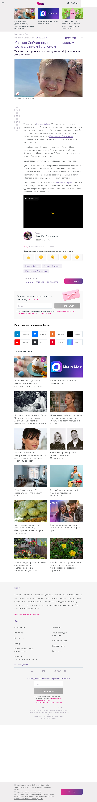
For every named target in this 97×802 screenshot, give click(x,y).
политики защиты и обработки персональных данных (34, 797)
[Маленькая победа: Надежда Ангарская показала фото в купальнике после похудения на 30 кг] (66, 401)
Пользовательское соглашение (23, 650)
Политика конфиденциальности (25, 658)
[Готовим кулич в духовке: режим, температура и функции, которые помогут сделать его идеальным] (30, 367)
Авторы (18, 643)
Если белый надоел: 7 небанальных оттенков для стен (28, 493)
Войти (90, 3)
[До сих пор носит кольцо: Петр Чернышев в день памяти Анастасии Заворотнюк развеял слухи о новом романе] (30, 401)
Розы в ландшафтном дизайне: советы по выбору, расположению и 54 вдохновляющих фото (30, 566)
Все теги (56, 651)
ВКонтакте (40, 334)
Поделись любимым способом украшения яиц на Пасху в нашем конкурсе (24, 24)
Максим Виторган (52, 266)
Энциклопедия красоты (59, 634)
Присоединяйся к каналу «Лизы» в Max (72, 22)
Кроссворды (58, 645)
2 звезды (68, 38)
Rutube (73, 334)
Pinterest (57, 342)
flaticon (54, 719)
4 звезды (73, 38)
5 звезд (75, 38)
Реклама (18, 632)
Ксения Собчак (43, 124)
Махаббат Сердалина (24, 38)
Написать (75, 281)
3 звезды (71, 38)
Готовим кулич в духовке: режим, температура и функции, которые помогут (48, 24)
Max (72, 342)
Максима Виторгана (64, 182)
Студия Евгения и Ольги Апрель (53, 717)
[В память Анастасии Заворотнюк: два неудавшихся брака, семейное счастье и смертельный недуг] (30, 439)
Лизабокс (57, 627)
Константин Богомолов (36, 271)
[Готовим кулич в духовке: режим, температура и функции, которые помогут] (48, 13)
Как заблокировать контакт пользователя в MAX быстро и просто (65, 527)
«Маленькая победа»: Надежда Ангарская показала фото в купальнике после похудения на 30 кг (66, 419)
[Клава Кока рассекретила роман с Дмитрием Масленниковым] (66, 439)
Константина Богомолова (61, 136)
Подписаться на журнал (25, 614)
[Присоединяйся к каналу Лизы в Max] (66, 367)
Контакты (19, 637)
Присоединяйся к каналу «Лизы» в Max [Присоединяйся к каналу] (63, 382)
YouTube (21, 342)
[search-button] (84, 3)
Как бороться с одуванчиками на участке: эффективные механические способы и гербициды (65, 566)
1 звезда (66, 38)
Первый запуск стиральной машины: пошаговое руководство (64, 493)
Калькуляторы (59, 640)
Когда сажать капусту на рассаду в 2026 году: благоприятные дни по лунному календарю (30, 528)
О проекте (19, 627)
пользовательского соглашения (65, 311)
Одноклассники (57, 334)
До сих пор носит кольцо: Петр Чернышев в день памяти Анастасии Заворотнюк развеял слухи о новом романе (30, 419)
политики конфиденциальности (28, 313)
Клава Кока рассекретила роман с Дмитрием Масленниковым (63, 455)
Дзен (38, 342)
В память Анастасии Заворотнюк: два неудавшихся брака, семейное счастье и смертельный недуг (30, 456)
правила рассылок (45, 313)
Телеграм (21, 334)
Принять (71, 792)
